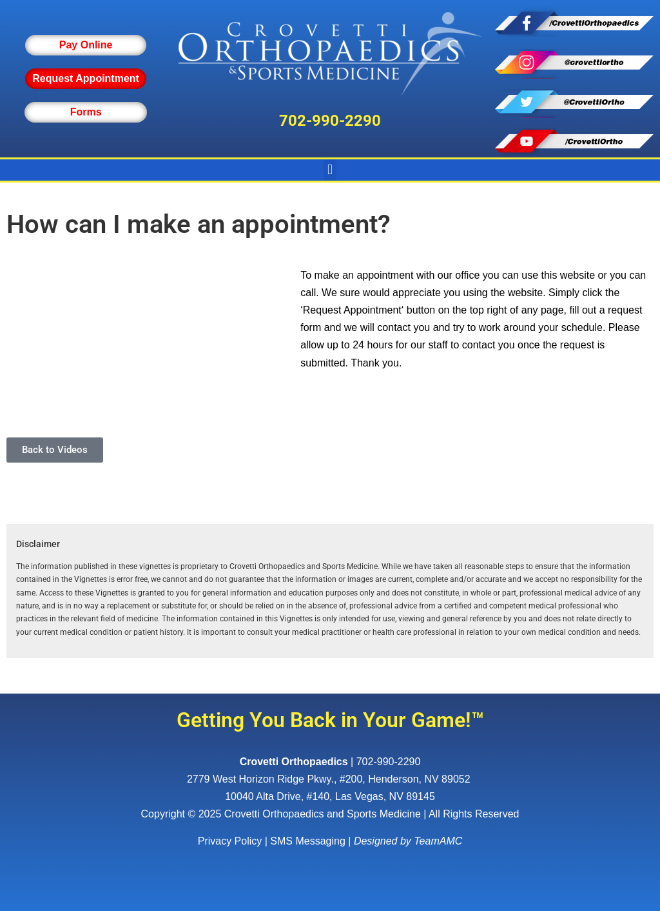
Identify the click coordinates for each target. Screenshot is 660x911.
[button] (330, 170)
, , (330, 779)
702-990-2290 (330, 121)
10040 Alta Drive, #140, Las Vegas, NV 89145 (330, 796)
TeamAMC (438, 841)
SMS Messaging (307, 841)
